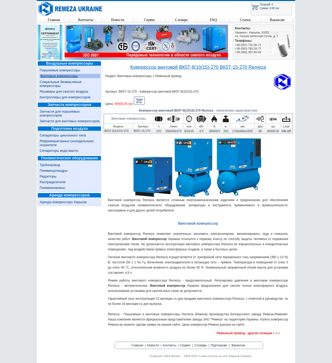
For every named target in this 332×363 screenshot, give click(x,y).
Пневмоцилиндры (54, 171)
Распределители (53, 182)
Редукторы (48, 176)
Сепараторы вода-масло (59, 151)
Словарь (181, 20)
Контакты (85, 20)
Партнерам (219, 345)
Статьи (245, 20)
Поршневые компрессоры (60, 70)
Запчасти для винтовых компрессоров (70, 121)
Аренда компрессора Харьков (63, 202)
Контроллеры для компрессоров (65, 97)
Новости (117, 20)
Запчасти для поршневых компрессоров (60, 113)
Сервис (149, 20)
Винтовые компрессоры (59, 76)
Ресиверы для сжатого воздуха (64, 91)
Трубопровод (50, 165)
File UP (286, 131)
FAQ (213, 20)
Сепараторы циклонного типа (63, 135)
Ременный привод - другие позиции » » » (248, 333)
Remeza (70, 9)
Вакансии (277, 20)
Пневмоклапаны (52, 188)
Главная (54, 20)
